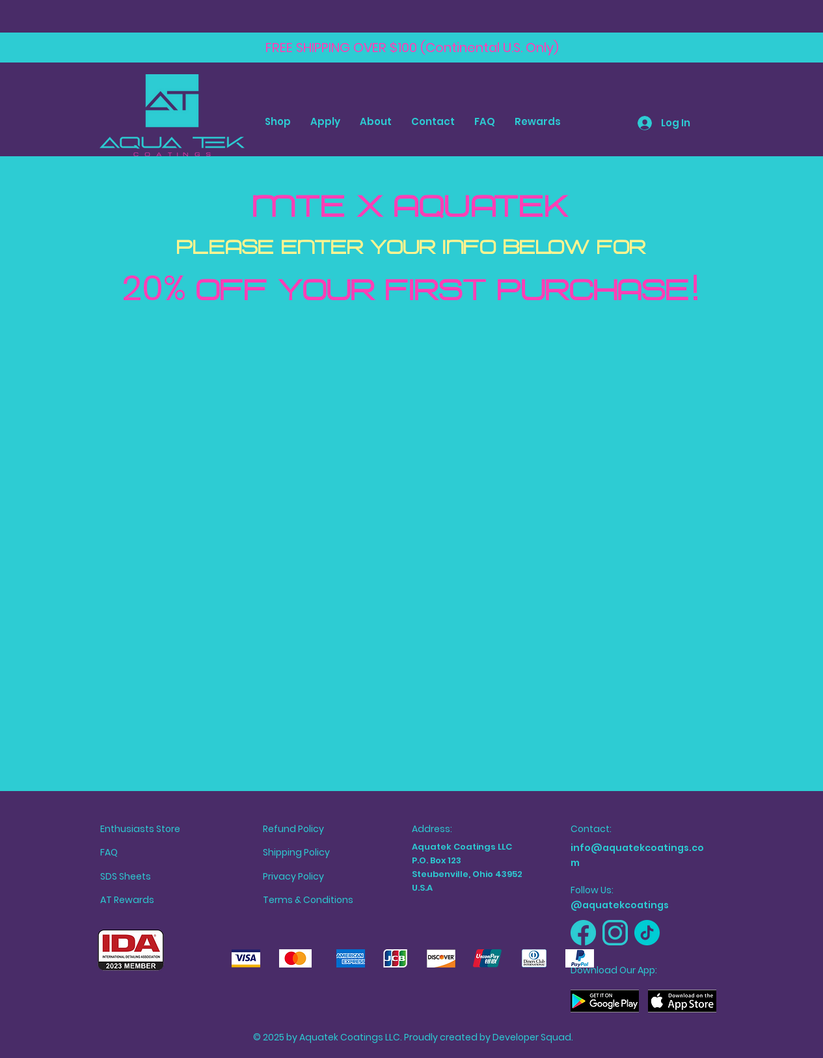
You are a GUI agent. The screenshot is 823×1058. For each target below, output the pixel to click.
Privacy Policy (293, 876)
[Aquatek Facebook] (583, 932)
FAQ (109, 852)
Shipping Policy (296, 852)
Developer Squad (531, 1037)
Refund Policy (293, 828)
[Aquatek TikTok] (647, 932)
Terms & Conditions (308, 899)
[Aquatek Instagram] (615, 932)
